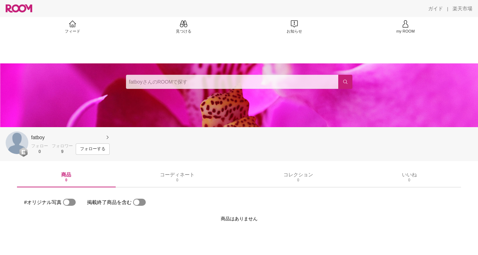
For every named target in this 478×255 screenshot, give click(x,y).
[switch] (69, 202)
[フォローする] (93, 149)
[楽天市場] (462, 8)
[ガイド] (435, 8)
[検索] (345, 82)
